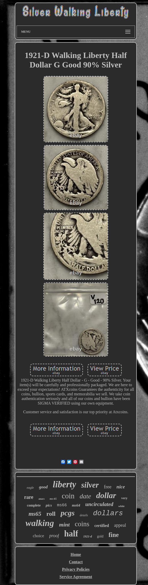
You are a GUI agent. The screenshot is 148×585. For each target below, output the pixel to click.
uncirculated (99, 504)
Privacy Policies (76, 569)
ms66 (62, 505)
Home (76, 554)
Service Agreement (75, 577)
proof (54, 535)
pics (49, 505)
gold (100, 536)
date (85, 496)
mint (64, 524)
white (121, 506)
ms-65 (53, 498)
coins (82, 524)
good (43, 487)
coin (68, 496)
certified (101, 525)
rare (28, 497)
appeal (120, 525)
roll (51, 513)
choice (38, 535)
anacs (42, 498)
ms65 (35, 514)
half (71, 533)
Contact (76, 562)
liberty (64, 484)
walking (40, 523)
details (84, 515)
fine (113, 534)
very (124, 498)
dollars (108, 513)
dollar (106, 495)
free (108, 486)
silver (90, 484)
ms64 (76, 505)
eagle (30, 487)
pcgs (67, 513)
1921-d (87, 536)
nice (121, 486)
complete (34, 505)
